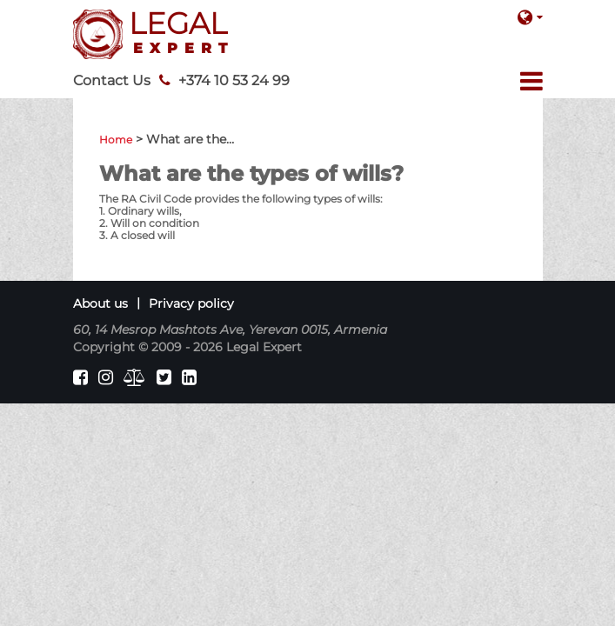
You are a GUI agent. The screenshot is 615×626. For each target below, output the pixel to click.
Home (115, 139)
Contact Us (111, 80)
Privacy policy (191, 303)
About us (100, 303)
